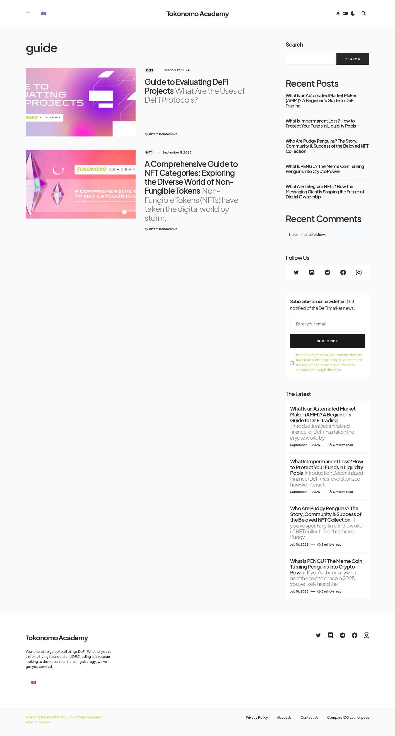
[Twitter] (296, 272)
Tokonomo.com (38, 722)
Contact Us (309, 717)
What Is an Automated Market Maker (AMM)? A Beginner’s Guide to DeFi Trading (321, 100)
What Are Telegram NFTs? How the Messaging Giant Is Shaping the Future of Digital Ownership (325, 191)
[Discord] (312, 272)
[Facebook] (343, 272)
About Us (284, 717)
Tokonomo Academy (198, 13)
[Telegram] (327, 272)
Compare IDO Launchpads (348, 717)
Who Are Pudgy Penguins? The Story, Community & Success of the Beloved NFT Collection (327, 146)
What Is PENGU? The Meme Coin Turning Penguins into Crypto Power (325, 169)
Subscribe (327, 341)
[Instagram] (359, 272)
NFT (149, 152)
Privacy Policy (257, 717)
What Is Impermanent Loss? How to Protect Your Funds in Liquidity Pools (321, 123)
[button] (27, 13)
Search (294, 44)
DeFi (149, 70)
